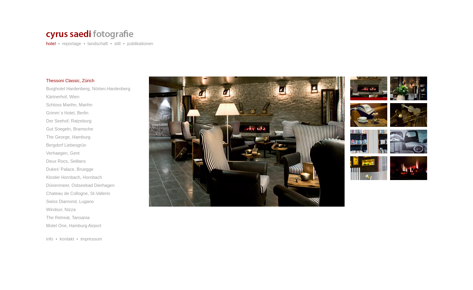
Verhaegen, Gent (63, 153)
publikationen (140, 43)
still (117, 43)
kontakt (67, 238)
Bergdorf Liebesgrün (66, 145)
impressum (91, 238)
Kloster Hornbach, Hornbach (74, 177)
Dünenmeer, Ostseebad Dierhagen (80, 185)
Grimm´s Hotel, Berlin (67, 112)
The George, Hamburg (68, 137)
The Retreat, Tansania (68, 217)
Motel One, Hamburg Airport (73, 225)
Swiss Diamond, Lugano (70, 201)
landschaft (98, 43)
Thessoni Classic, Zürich (70, 80)
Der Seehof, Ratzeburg (69, 120)
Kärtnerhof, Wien (63, 96)
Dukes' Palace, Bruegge (70, 169)
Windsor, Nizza (61, 209)
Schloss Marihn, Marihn (69, 104)
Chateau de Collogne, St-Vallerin (78, 193)
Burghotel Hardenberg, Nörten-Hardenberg (88, 88)
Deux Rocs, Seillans (66, 161)
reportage (71, 43)
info (50, 238)
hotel (51, 43)
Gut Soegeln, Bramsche (69, 128)
